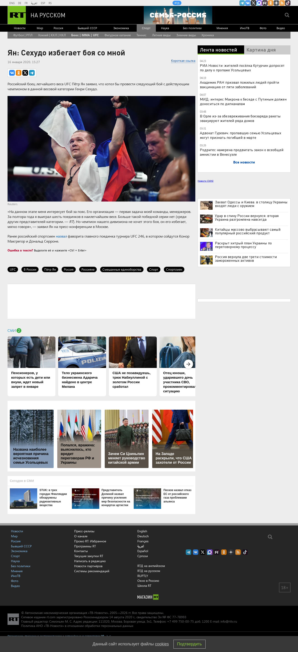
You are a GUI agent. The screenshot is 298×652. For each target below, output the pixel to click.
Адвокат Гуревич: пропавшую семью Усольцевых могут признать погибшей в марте (240, 135)
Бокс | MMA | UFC (85, 35)
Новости (20, 28)
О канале (80, 536)
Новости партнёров (88, 566)
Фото (263, 28)
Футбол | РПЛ (22, 35)
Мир (40, 28)
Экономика (121, 28)
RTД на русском (148, 571)
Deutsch (143, 536)
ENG (12, 3)
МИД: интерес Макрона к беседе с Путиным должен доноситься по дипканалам (243, 101)
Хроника (207, 35)
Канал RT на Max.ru (259, 3)
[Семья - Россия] (178, 15)
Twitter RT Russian (253, 3)
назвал (61, 236)
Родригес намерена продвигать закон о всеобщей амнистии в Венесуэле (241, 152)
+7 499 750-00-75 (180, 621)
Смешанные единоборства (121, 269)
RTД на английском (151, 566)
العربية (34, 3)
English (142, 531)
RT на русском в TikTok (287, 3)
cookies (162, 644)
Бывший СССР (87, 28)
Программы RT (85, 546)
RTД (177, 3)
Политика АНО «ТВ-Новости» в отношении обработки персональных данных (77, 626)
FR (26, 3)
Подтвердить (189, 644)
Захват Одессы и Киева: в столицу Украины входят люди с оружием (251, 203)
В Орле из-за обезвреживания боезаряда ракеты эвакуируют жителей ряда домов (240, 118)
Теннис (141, 35)
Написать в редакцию (90, 561)
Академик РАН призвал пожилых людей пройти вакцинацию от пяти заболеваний (239, 84)
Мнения (222, 28)
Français (143, 541)
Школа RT (144, 585)
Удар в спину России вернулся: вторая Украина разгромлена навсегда (247, 217)
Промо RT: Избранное (90, 541)
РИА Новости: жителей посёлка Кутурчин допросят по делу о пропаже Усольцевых (242, 67)
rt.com (51, 617)
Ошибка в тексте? (20, 250)
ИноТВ (244, 28)
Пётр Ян (50, 269)
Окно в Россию (148, 580)
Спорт (146, 28)
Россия (58, 28)
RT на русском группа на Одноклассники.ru (270, 3)
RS (50, 3)
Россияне (87, 269)
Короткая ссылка (183, 60)
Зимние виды (186, 35)
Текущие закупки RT (88, 556)
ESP (43, 3)
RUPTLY (142, 576)
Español (142, 551)
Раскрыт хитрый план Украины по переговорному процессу (243, 244)
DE (19, 3)
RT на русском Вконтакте (248, 3)
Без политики (192, 28)
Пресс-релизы (84, 531)
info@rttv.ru (228, 621)
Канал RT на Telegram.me (242, 3)
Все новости (244, 162)
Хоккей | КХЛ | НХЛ (52, 35)
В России (30, 269)
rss (282, 3)
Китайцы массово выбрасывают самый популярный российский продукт (247, 231)
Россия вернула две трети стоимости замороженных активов (246, 258)
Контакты (81, 551)
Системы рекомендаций (91, 571)
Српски (142, 556)
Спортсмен (174, 269)
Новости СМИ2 (205, 180)
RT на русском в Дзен (276, 3)
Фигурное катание (118, 35)
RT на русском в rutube (265, 3)
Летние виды (161, 35)
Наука (165, 28)
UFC (13, 269)
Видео (281, 28)
